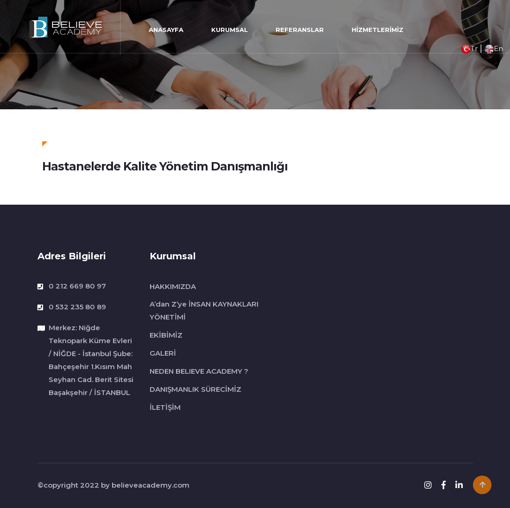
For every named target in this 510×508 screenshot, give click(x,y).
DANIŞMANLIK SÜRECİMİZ (195, 389)
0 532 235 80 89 (77, 306)
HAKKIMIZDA (173, 286)
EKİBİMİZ (166, 335)
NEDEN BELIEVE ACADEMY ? (199, 371)
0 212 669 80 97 (77, 286)
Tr (469, 48)
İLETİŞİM (165, 407)
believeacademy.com (150, 485)
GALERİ (163, 353)
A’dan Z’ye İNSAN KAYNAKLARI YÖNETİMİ (204, 310)
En (494, 48)
